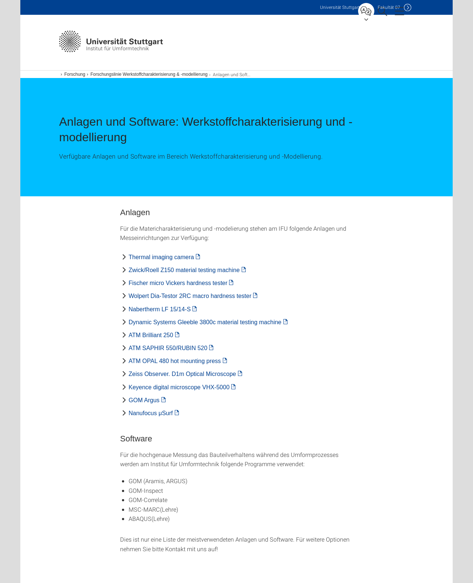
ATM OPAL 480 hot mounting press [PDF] (175, 361)
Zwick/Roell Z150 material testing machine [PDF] (184, 270)
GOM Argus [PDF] (144, 400)
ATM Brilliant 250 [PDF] (151, 335)
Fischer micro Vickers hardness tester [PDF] (178, 283)
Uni (340, 7)
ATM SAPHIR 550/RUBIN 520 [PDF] (168, 348)
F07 (389, 7)
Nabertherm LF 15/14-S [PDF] (160, 309)
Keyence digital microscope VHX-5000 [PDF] (179, 387)
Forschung (74, 74)
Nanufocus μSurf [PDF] (151, 413)
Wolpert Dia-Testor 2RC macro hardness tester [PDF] (190, 296)
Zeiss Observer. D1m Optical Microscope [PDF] (182, 374)
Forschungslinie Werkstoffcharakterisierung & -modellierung (149, 74)
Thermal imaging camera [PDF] (161, 257)
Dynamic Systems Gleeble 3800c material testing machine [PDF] (205, 322)
